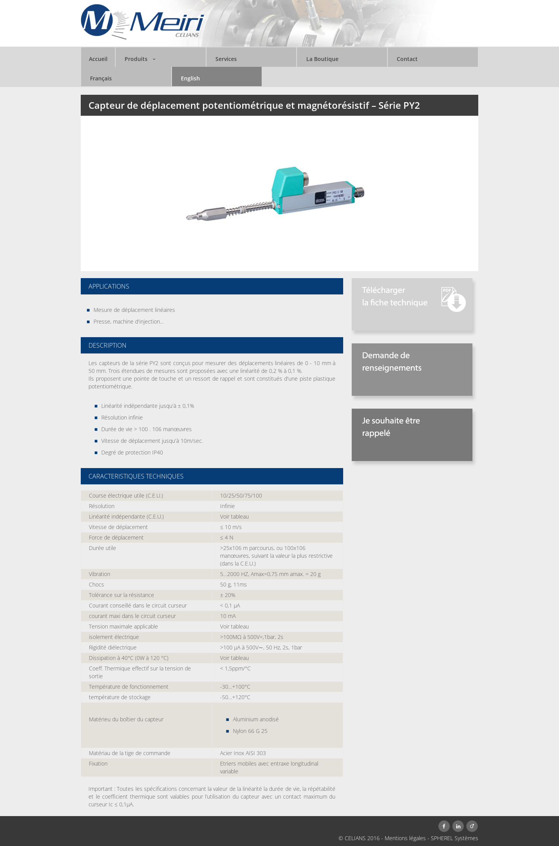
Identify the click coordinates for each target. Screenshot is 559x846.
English (190, 78)
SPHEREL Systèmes (454, 838)
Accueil (98, 59)
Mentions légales (405, 838)
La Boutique (322, 59)
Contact (407, 59)
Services (226, 59)
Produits (136, 59)
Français (101, 78)
